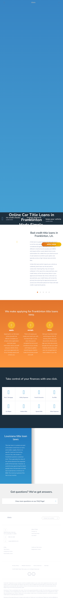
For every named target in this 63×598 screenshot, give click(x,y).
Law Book (34, 535)
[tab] (37, 292)
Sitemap (46, 565)
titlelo (33, 2)
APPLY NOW (51, 244)
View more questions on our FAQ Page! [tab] (29, 501)
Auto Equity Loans (8, 553)
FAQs (5, 547)
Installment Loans (8, 551)
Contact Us (34, 531)
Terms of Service (37, 565)
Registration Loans (36, 549)
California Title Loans (37, 547)
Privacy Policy (15, 565)
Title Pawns (6, 549)
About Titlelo (35, 529)
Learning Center (35, 533)
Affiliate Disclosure (26, 565)
